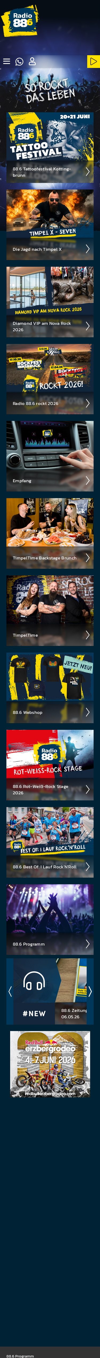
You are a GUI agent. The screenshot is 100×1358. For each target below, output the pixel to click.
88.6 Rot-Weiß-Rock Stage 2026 (51, 789)
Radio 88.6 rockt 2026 (51, 403)
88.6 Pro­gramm (51, 944)
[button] (32, 61)
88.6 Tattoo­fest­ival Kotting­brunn (51, 172)
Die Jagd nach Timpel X (51, 249)
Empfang (51, 481)
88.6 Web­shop (51, 712)
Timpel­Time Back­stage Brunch (51, 558)
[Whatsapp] (19, 61)
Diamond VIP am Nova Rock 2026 (51, 326)
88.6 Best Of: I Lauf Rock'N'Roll (51, 867)
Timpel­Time (51, 635)
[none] (6, 61)
